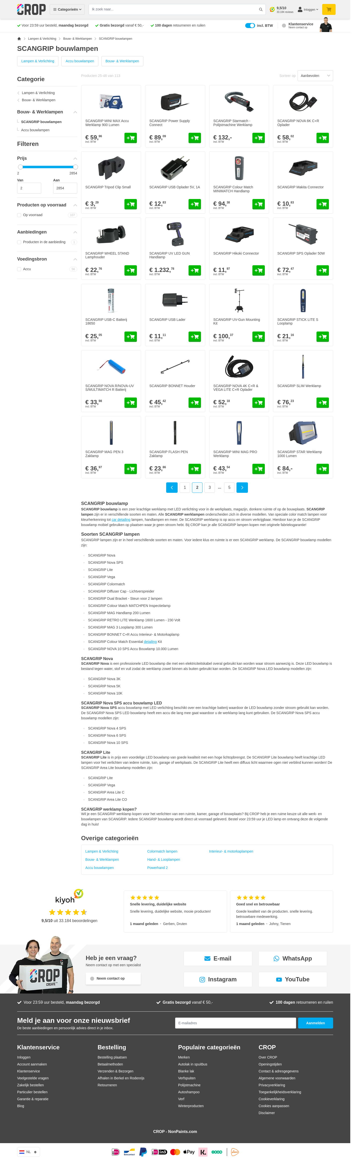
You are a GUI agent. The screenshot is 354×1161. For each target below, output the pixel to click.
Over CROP (268, 1057)
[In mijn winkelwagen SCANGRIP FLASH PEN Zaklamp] (195, 469)
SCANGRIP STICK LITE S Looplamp (297, 321)
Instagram (218, 979)
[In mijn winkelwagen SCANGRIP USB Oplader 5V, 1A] (195, 204)
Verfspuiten (187, 1078)
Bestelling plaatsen (112, 1057)
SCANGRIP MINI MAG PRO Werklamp (235, 454)
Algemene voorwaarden (277, 1078)
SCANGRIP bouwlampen (41, 122)
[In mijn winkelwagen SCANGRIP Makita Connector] (322, 204)
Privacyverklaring (272, 1085)
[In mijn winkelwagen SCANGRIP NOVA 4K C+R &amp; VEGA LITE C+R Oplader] (258, 403)
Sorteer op (287, 76)
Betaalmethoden (110, 1064)
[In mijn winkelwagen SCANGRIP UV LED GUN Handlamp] (195, 270)
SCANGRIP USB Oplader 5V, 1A (174, 187)
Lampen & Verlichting (42, 38)
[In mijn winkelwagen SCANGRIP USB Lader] (195, 337)
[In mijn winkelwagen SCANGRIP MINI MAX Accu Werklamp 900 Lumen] (130, 138)
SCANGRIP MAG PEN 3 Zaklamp (104, 454)
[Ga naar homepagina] (19, 38)
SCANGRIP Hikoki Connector (236, 253)
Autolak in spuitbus (192, 1064)
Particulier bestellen (32, 1092)
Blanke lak (186, 1071)
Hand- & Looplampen (163, 860)
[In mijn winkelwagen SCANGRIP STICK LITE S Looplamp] (322, 337)
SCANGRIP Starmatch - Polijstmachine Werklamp (232, 123)
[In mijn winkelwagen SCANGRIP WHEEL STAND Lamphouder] (130, 270)
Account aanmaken (32, 1064)
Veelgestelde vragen (33, 1078)
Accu (47, 269)
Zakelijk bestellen (30, 1085)
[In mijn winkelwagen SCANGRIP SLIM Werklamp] (322, 403)
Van (20, 180)
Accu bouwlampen (80, 61)
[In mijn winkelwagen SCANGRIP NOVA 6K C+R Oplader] (322, 138)
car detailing (121, 520)
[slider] (20, 167)
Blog (20, 1106)
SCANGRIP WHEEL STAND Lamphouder (107, 255)
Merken (184, 1057)
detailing (150, 642)
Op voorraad (47, 215)
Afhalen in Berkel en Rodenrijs (121, 1078)
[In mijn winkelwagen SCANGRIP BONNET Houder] (195, 403)
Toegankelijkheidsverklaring (280, 1092)
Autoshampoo (188, 1092)
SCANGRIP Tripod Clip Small (108, 187)
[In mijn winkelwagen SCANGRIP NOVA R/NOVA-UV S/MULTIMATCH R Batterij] (130, 403)
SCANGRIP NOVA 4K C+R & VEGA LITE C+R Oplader (235, 388)
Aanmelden (315, 1023)
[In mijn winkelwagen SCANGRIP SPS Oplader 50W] (322, 270)
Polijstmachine (189, 1085)
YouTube (293, 979)
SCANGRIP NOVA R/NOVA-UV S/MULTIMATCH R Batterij (109, 388)
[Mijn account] (307, 9)
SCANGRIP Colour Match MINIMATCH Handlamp (233, 189)
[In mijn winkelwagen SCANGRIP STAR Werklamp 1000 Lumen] (322, 469)
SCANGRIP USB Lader (167, 320)
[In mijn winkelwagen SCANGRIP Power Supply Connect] (195, 138)
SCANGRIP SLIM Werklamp (299, 386)
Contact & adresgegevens (279, 1071)
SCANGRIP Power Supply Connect (169, 123)
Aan (56, 180)
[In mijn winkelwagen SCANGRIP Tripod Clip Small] (130, 204)
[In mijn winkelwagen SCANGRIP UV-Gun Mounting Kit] (258, 337)
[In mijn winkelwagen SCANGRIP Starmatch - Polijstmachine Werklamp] (258, 138)
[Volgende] (242, 487)
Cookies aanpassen (274, 1106)
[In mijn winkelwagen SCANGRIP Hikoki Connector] (258, 270)
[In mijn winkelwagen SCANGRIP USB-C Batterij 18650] (130, 337)
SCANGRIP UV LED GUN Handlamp (169, 255)
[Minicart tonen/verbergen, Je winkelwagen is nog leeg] (329, 9)
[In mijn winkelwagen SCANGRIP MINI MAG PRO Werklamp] (258, 469)
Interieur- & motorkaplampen (231, 851)
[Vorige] (172, 487)
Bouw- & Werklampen (77, 38)
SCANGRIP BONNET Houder (172, 386)
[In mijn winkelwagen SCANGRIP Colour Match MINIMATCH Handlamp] (258, 204)
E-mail (217, 958)
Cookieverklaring (271, 1099)
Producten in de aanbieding (47, 242)
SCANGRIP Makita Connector (300, 187)
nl (28, 1152)
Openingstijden (270, 1064)
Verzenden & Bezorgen (115, 1071)
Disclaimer (267, 1113)
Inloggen (24, 1057)
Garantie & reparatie (32, 1099)
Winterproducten (191, 1106)
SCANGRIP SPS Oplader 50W (301, 253)
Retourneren (107, 1085)
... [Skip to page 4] (219, 487)
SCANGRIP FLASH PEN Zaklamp (168, 454)
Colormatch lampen (162, 851)
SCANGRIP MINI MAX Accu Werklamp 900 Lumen (107, 123)
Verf (181, 1099)
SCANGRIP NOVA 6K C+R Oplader (298, 123)
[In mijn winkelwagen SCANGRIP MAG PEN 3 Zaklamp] (130, 469)
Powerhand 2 (157, 868)
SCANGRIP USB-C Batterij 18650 (106, 321)
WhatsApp (293, 958)
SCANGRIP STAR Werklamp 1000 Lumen (299, 454)
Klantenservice (28, 1071)
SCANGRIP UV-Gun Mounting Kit (236, 321)
